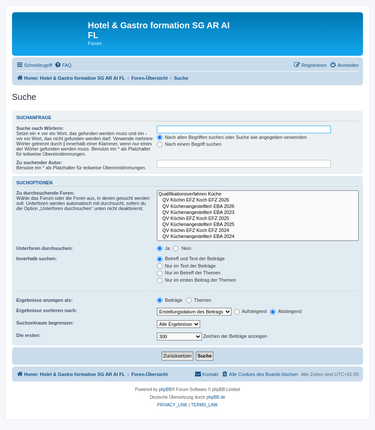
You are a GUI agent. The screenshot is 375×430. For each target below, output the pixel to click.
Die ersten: (28, 335)
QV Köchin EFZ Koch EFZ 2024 (258, 231)
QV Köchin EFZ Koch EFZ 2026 (258, 200)
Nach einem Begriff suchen (189, 144)
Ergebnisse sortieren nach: (46, 310)
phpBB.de (216, 397)
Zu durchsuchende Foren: (45, 192)
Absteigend (286, 311)
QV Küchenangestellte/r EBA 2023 (258, 213)
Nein (182, 248)
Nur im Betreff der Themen (189, 272)
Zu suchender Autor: (39, 162)
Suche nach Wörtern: (40, 128)
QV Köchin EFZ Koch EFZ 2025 (258, 219)
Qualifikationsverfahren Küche (258, 194)
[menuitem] (63, 65)
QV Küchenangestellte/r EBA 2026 (258, 207)
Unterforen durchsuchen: (44, 248)
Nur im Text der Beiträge (186, 265)
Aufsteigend (250, 311)
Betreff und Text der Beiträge (191, 258)
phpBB (165, 389)
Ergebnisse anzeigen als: (44, 300)
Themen (198, 300)
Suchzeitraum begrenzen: (45, 322)
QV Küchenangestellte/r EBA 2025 (258, 225)
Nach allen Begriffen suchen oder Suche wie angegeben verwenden (232, 137)
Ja (163, 248)
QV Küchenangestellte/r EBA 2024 (258, 237)
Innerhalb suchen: (36, 258)
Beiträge (170, 300)
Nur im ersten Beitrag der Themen (196, 280)
